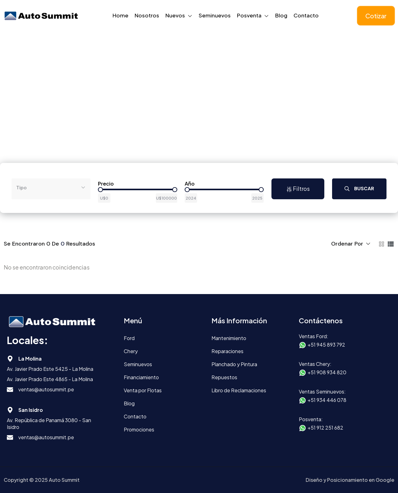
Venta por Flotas (143, 390)
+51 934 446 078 (327, 400)
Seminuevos (215, 15)
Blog (281, 15)
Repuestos (224, 377)
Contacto (306, 15)
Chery (131, 351)
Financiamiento (141, 377)
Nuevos (175, 15)
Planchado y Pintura (234, 364)
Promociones (139, 429)
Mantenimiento (228, 338)
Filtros (298, 188)
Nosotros (147, 15)
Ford (129, 338)
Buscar (359, 188)
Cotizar (375, 16)
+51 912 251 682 (325, 427)
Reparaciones (227, 351)
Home (120, 15)
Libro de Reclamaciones (238, 390)
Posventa (249, 15)
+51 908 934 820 (327, 372)
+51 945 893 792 (326, 344)
